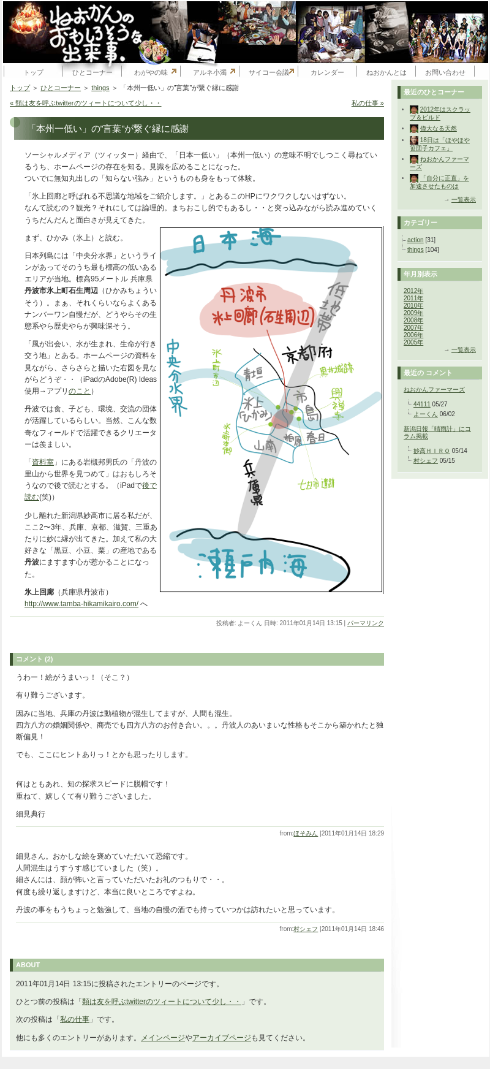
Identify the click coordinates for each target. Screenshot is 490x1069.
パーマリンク (365, 623)
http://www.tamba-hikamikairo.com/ (81, 603)
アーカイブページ (221, 1037)
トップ (33, 72)
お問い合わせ (445, 72)
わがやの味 (151, 72)
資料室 (43, 462)
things (100, 87)
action (415, 240)
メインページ (163, 1037)
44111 (422, 404)
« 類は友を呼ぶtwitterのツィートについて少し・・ (86, 103)
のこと (80, 391)
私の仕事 (74, 1019)
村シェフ (305, 929)
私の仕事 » (368, 103)
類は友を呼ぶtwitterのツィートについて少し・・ (161, 1001)
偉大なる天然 (438, 128)
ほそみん (305, 833)
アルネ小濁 (210, 72)
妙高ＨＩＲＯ (431, 450)
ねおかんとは (386, 72)
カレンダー (327, 72)
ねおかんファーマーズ (434, 389)
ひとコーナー (92, 72)
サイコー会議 (269, 72)
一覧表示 (463, 199)
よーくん (425, 414)
